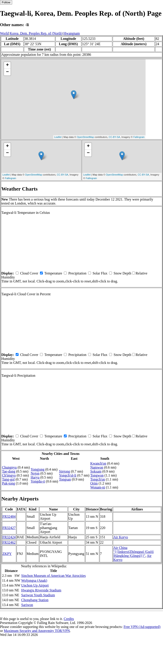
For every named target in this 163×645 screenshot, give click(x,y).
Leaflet (58, 137)
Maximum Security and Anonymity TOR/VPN (37, 631)
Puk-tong (8, 483)
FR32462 (9, 542)
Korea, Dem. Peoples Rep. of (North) (36, 33)
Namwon (96, 467)
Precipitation (77, 273)
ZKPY (7, 554)
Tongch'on (97, 479)
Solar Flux (100, 273)
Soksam (96, 471)
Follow (6, 2)
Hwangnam (72, 33)
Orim (94, 483)
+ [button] (7, 65)
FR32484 (9, 516)
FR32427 (9, 528)
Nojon (35, 473)
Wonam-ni (97, 487)
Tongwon (97, 475)
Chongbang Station (34, 600)
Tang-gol (8, 479)
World (4, 33)
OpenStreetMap (85, 137)
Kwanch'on (98, 463)
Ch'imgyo (9, 475)
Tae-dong (8, 471)
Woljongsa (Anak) (34, 580)
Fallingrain (139, 137)
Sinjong (64, 471)
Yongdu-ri (38, 481)
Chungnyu (9, 467)
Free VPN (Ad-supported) (141, 627)
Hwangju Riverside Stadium (41, 590)
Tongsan (65, 479)
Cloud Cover (29, 273)
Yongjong (37, 469)
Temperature (53, 273)
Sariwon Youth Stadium (38, 595)
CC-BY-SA (114, 137)
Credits (69, 619)
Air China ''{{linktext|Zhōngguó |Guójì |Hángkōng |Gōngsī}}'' (133, 552)
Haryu (35, 477)
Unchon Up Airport (35, 585)
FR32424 (9, 537)
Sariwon (27, 605)
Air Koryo (120, 537)
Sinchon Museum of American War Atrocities (53, 575)
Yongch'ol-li (67, 475)
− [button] (7, 72)
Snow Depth (122, 273)
